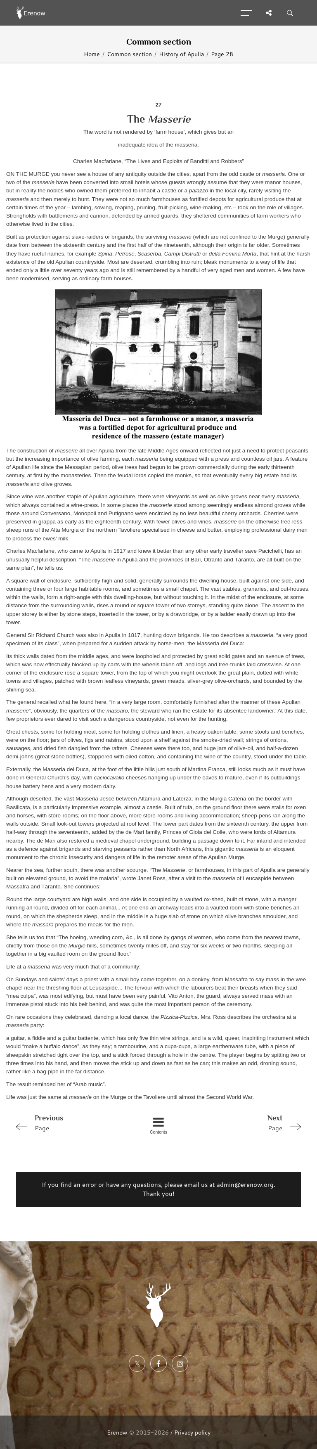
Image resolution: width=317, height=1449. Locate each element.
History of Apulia (181, 54)
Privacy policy (192, 1432)
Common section (129, 54)
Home (92, 54)
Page (69, 1122)
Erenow (117, 1432)
